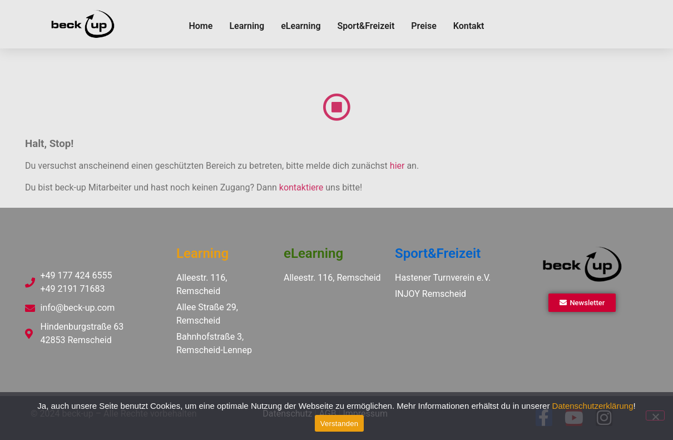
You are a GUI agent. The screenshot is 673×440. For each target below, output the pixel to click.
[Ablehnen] (655, 415)
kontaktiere (301, 187)
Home (200, 26)
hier (397, 165)
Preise (423, 26)
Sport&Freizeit (365, 26)
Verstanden (339, 423)
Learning (246, 26)
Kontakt (468, 26)
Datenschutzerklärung (593, 405)
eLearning (300, 26)
